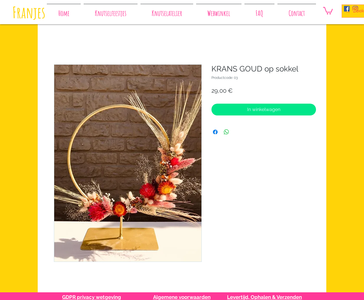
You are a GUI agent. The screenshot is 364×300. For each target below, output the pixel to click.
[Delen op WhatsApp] (226, 132)
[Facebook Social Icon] (347, 9)
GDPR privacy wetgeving (91, 297)
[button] (328, 10)
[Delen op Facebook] (215, 132)
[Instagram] (355, 9)
